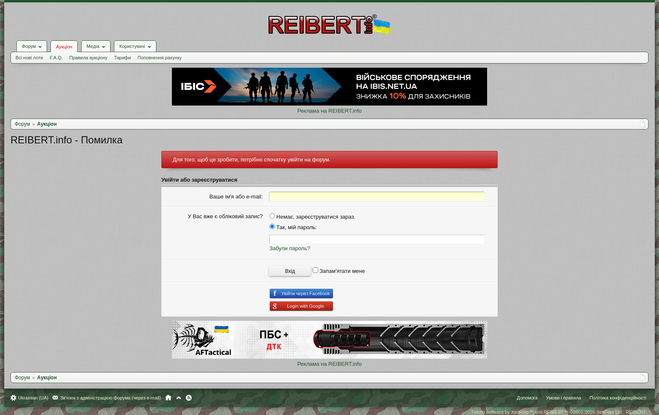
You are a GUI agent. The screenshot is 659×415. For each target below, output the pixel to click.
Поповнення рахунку (159, 57)
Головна (168, 398)
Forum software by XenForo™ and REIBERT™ (559, 412)
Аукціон (64, 46)
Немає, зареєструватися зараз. (312, 217)
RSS (189, 398)
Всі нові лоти (29, 57)
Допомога (527, 397)
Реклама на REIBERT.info (329, 111)
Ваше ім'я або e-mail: (236, 196)
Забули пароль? (289, 248)
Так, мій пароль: (293, 227)
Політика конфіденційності (618, 397)
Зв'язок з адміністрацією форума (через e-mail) (110, 397)
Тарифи (122, 57)
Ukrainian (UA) (33, 397)
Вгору (179, 398)
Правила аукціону (88, 57)
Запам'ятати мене (339, 271)
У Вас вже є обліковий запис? (225, 216)
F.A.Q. (56, 57)
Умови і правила (563, 397)
